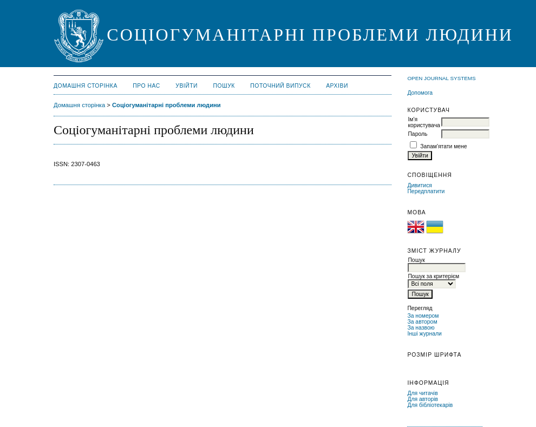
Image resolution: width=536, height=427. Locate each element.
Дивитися (419, 185)
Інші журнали (424, 334)
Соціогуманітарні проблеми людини (166, 105)
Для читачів (422, 393)
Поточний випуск (280, 86)
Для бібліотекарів (430, 405)
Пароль (417, 134)
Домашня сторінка (85, 86)
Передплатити (426, 191)
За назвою (420, 328)
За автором (422, 322)
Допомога (420, 93)
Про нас (146, 86)
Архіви (337, 86)
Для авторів (422, 399)
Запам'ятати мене (443, 146)
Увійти (186, 86)
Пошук (224, 86)
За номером (423, 316)
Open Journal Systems (441, 78)
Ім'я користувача (424, 122)
